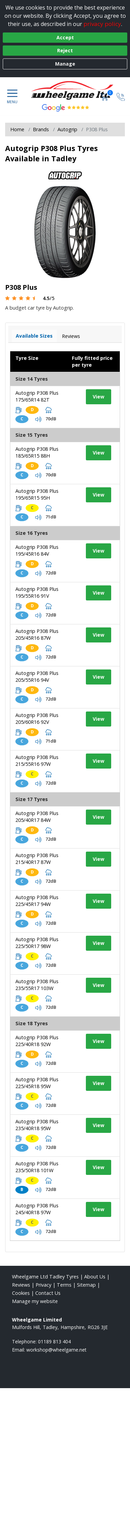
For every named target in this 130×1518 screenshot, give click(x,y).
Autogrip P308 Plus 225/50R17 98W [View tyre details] (36, 942)
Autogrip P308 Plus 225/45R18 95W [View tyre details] (36, 1082)
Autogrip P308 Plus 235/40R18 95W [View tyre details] (36, 1124)
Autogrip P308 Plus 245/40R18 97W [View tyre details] (36, 1209)
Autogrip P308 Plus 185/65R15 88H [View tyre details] (36, 452)
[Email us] (56, 1349)
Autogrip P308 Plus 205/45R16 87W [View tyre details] (36, 634)
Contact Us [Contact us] (48, 1293)
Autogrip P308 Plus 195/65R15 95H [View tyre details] (36, 494)
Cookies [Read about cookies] (21, 1293)
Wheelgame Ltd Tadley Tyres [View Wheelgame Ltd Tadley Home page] (45, 1276)
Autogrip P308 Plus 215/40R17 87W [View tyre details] (36, 858)
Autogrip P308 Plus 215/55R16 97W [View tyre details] (36, 760)
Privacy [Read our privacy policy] (43, 1285)
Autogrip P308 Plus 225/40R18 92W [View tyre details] (36, 1040)
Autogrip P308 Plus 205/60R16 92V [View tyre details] (36, 718)
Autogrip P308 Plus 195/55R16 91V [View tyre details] (36, 592)
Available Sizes (34, 336)
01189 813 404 (54, 1341)
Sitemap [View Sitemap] (86, 1285)
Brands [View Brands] (41, 129)
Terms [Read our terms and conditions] (64, 1285)
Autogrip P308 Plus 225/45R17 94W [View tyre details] (36, 900)
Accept (65, 37)
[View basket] (105, 96)
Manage (65, 63)
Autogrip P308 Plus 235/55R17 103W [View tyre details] (36, 984)
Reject (65, 50)
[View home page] (76, 91)
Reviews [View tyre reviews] (71, 336)
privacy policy (102, 24)
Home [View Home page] (17, 129)
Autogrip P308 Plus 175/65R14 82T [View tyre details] (36, 396)
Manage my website (35, 1301)
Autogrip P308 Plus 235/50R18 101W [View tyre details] (36, 1167)
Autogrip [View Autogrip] (67, 129)
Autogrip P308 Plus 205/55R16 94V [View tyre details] (36, 676)
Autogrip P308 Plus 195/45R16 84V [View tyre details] (36, 550)
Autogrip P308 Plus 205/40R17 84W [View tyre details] (36, 816)
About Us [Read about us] (94, 1276)
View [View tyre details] (98, 396)
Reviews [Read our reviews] (21, 1285)
